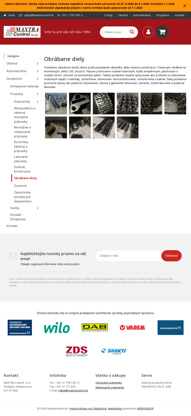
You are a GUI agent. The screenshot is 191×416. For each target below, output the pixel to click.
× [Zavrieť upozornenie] (184, 6)
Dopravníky (22, 101)
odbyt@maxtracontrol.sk (39, 15)
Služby (14, 208)
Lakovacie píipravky (21, 159)
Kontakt (12, 226)
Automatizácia (16, 71)
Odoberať (171, 255)
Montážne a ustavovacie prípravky (22, 131)
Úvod (11, 15)
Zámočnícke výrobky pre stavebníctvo (23, 196)
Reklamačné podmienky (110, 387)
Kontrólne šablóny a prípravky (21, 146)
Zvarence (20, 186)
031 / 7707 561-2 (72, 15)
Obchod (12, 63)
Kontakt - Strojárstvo (18, 217)
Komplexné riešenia (24, 86)
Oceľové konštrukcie (22, 169)
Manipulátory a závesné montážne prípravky (24, 115)
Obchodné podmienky (109, 382)
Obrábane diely (25, 178)
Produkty (16, 94)
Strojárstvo (14, 79)
